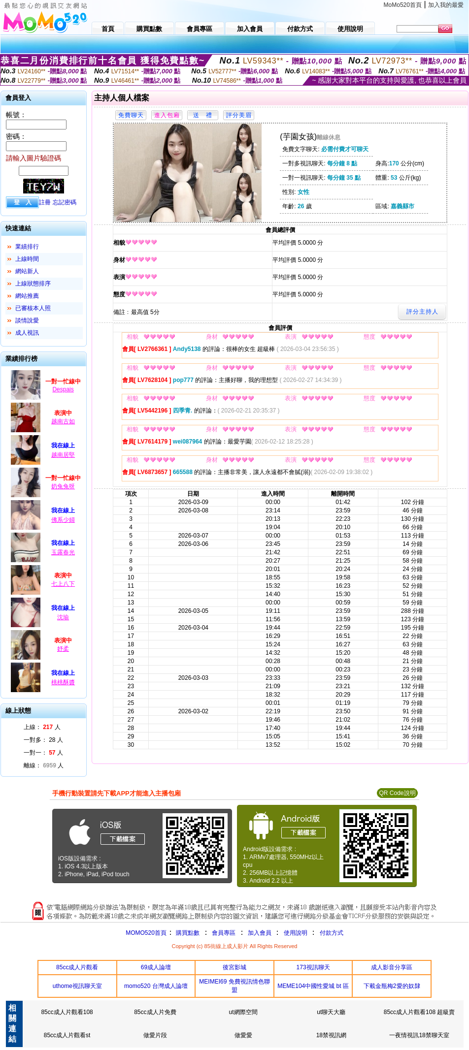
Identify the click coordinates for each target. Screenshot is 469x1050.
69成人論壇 (156, 967)
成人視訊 (27, 332)
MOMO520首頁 (146, 932)
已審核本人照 (33, 308)
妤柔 (63, 648)
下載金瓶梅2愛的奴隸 (392, 986)
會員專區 (223, 932)
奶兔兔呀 (63, 486)
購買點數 (187, 932)
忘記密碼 (64, 202)
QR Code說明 (397, 793)
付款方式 (331, 932)
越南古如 (63, 421)
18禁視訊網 (331, 1035)
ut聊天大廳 (331, 1012)
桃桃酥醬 (63, 682)
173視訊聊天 (313, 967)
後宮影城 (234, 967)
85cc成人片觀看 (77, 967)
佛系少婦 (63, 519)
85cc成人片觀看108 (67, 1012)
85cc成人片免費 (155, 1012)
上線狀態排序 (33, 283)
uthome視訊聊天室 (77, 986)
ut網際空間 (243, 1012)
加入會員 (259, 932)
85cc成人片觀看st (67, 1035)
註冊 (45, 202)
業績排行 (27, 246)
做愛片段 (155, 1035)
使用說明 (295, 932)
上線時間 (27, 258)
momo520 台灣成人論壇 (156, 986)
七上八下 (63, 583)
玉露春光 (63, 552)
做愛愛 (243, 1035)
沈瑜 (63, 617)
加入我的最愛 (446, 4)
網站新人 (27, 271)
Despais (62, 389)
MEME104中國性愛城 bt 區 (313, 986)
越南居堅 (63, 454)
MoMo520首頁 (403, 4)
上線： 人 (42, 727)
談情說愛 (27, 320)
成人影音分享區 (391, 967)
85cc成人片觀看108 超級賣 (419, 1012)
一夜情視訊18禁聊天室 (419, 1035)
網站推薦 (27, 295)
